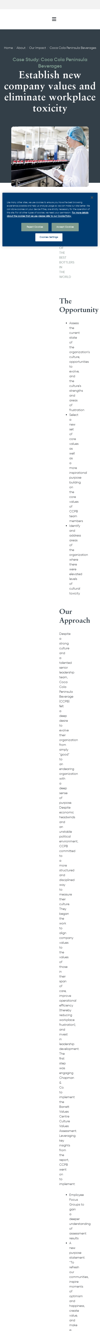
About (21, 48)
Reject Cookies (35, 226)
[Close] (92, 197)
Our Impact (37, 48)
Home (8, 48)
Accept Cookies (65, 226)
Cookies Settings (49, 237)
